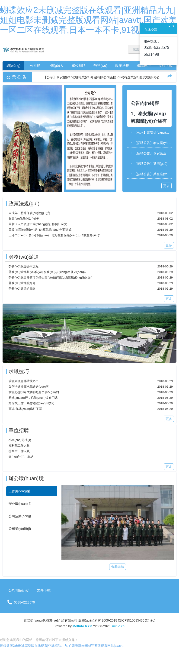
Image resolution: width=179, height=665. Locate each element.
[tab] (31, 491)
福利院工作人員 (19, 445)
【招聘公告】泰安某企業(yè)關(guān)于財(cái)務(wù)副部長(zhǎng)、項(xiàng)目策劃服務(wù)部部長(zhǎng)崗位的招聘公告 (150, 153)
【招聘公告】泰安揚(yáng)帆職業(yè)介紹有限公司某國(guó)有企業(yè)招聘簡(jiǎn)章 (150, 143)
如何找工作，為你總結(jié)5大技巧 (31, 403)
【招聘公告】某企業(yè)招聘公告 (150, 174)
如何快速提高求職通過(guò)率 (29, 386)
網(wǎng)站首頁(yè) (13, 67)
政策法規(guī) (122, 67)
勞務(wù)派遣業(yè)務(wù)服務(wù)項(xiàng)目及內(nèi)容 (47, 272)
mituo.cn (118, 626)
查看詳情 (117, 567)
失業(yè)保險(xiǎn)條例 (24, 218)
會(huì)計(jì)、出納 (21, 456)
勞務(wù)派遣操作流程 (23, 266)
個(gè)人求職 (57, 67)
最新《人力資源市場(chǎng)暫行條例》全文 (38, 224)
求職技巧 (144, 65)
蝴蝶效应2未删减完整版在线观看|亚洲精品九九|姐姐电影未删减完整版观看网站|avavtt (61, 645)
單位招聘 (79, 65)
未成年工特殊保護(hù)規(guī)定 (29, 213)
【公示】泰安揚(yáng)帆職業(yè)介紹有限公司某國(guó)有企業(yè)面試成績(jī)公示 (150, 132)
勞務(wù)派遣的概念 (22, 288)
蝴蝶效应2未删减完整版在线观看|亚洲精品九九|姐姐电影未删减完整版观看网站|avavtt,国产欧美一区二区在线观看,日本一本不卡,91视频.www (88, 20)
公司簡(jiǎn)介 (35, 67)
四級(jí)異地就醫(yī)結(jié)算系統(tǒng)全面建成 (40, 229)
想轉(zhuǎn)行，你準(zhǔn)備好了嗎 (33, 397)
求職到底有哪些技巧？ (24, 381)
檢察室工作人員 (19, 451)
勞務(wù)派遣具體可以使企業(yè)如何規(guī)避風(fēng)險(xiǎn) (51, 277)
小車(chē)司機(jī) (20, 440)
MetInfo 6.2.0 (82, 626)
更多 (166, 186)
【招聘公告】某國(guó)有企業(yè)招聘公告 (150, 163)
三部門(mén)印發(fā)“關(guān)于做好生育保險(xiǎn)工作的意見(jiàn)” (54, 235)
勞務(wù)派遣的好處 (22, 283)
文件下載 (166, 65)
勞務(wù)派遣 (100, 67)
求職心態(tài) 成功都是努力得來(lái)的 (34, 392)
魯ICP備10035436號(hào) (136, 620)
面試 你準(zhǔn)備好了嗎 (25, 409)
